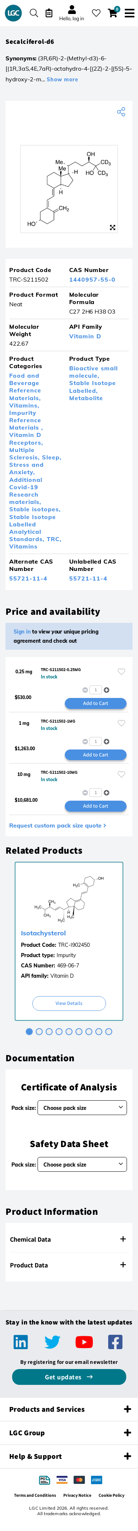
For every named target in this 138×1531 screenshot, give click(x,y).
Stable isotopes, (35, 509)
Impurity (66, 955)
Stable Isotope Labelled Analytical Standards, (32, 528)
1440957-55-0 (92, 279)
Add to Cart (95, 703)
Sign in (22, 631)
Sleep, (51, 457)
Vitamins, (24, 405)
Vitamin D (85, 336)
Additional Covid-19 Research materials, (25, 491)
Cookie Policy (111, 1495)
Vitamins (23, 546)
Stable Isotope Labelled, (92, 386)
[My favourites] (96, 13)
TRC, (54, 539)
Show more (62, 79)
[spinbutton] (95, 689)
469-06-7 (68, 965)
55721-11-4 (28, 578)
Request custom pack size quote (55, 825)
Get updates (64, 1377)
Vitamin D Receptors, (26, 438)
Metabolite (86, 398)
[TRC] (69, 128)
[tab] (29, 1031)
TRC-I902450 (74, 945)
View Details (69, 1003)
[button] (106, 690)
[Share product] (122, 111)
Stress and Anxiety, (26, 468)
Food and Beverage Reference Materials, (25, 387)
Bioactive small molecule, (93, 371)
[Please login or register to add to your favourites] (121, 671)
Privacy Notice (77, 1495)
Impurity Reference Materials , (26, 420)
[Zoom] (113, 227)
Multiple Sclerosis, (25, 453)
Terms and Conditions (35, 1495)
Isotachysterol (43, 933)
